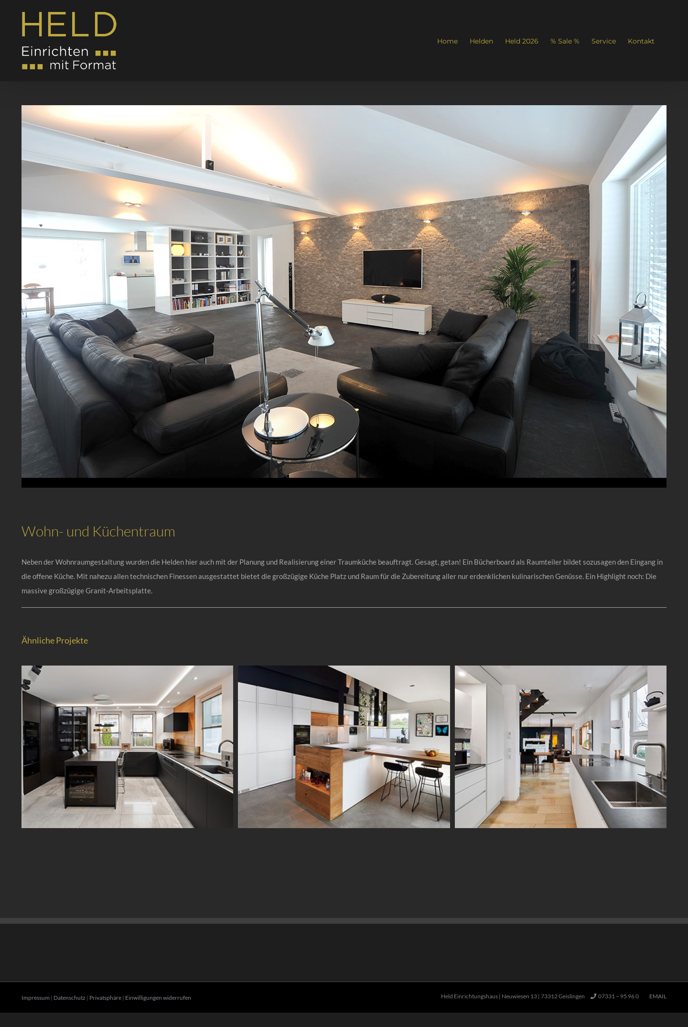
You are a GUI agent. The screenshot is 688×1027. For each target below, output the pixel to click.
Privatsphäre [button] (105, 997)
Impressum (36, 997)
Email (656, 996)
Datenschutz (70, 997)
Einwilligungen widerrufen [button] (158, 997)
